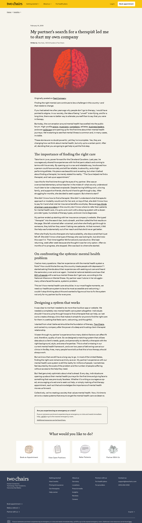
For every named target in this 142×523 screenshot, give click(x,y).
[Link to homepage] (14, 4)
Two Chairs (99, 324)
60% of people (41, 275)
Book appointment (126, 4)
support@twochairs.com (127, 481)
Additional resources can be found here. (51, 420)
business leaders (96, 127)
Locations (75, 485)
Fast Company (59, 98)
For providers (100, 485)
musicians (64, 127)
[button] (32, 4)
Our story (75, 481)
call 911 (43, 417)
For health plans (61, 4)
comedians (75, 127)
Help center (53, 492)
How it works (53, 481)
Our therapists (54, 489)
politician (47, 129)
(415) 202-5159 (123, 485)
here (130, 522)
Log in (112, 4)
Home (9, 12)
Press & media (77, 489)
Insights (17, 12)
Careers (75, 499)
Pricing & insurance (56, 485)
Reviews (75, 496)
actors (55, 127)
